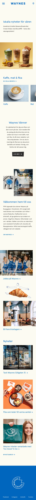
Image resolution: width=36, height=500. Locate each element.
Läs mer (16, 154)
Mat (32, 104)
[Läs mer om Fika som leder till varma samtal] (18, 412)
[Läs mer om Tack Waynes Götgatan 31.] (18, 373)
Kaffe (5, 104)
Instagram (14, 497)
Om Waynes (7, 234)
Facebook (6, 497)
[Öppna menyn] (3, 3)
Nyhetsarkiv (8, 454)
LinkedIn (22, 497)
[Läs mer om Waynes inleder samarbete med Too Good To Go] (18, 447)
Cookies (30, 497)
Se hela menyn (9, 81)
